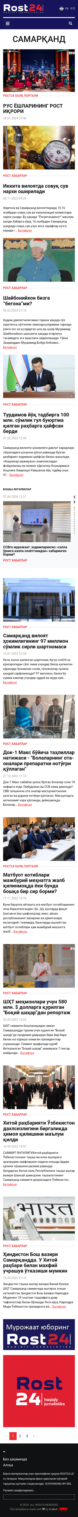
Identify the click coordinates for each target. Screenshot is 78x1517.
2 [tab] (74, 509)
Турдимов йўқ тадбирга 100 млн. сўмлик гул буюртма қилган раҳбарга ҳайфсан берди (36, 423)
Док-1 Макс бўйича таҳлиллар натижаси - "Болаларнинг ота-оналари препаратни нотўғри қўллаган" (39, 761)
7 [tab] (74, 521)
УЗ (63, 8)
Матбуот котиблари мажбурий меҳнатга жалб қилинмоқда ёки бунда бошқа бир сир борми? (34, 883)
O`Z (73, 8)
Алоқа (8, 1465)
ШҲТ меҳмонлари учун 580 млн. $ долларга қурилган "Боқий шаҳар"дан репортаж (37, 1007)
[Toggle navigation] (7, 23)
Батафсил (25, 230)
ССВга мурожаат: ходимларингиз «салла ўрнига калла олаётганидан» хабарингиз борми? (35, 550)
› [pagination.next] (33, 1436)
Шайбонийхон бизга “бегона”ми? (26, 300)
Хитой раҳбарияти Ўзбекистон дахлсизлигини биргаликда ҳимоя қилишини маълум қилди (39, 1131)
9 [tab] (74, 526)
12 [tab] (74, 532)
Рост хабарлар (15, 176)
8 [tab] (74, 523)
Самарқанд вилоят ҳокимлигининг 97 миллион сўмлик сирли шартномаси (35, 641)
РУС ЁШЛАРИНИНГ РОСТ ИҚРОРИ (33, 108)
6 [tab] (74, 519)
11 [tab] (74, 530)
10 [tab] (74, 528)
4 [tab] (74, 514)
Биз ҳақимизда (15, 1459)
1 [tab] (74, 507)
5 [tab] (74, 516)
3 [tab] (74, 512)
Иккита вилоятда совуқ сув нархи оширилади (35, 188)
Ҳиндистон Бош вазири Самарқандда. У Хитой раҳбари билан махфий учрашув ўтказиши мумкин (35, 1263)
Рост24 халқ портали (20, 96)
